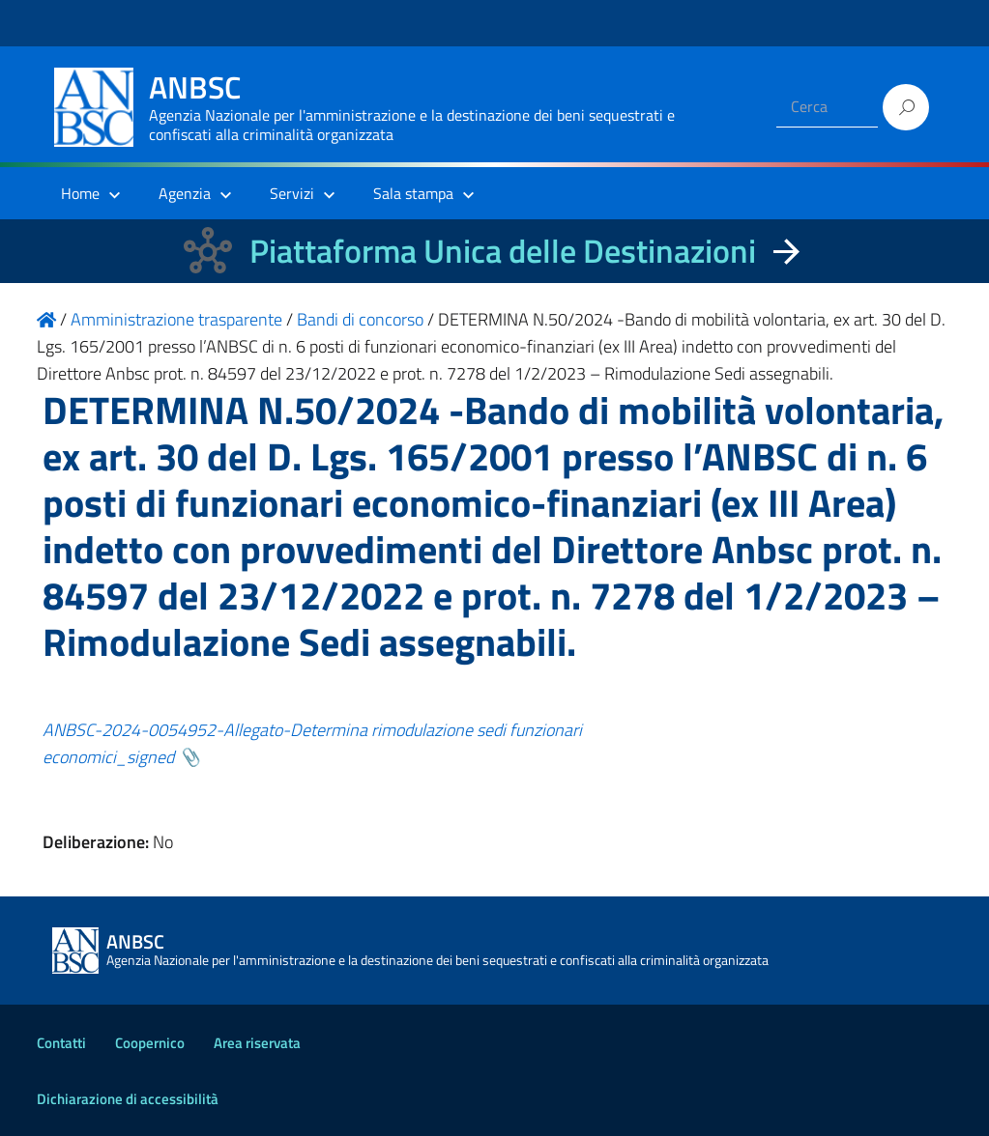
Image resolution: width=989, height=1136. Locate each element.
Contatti (61, 1043)
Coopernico (150, 1043)
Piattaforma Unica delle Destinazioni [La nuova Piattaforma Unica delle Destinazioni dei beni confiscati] (502, 250)
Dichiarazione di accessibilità (127, 1099)
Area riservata (257, 1043)
